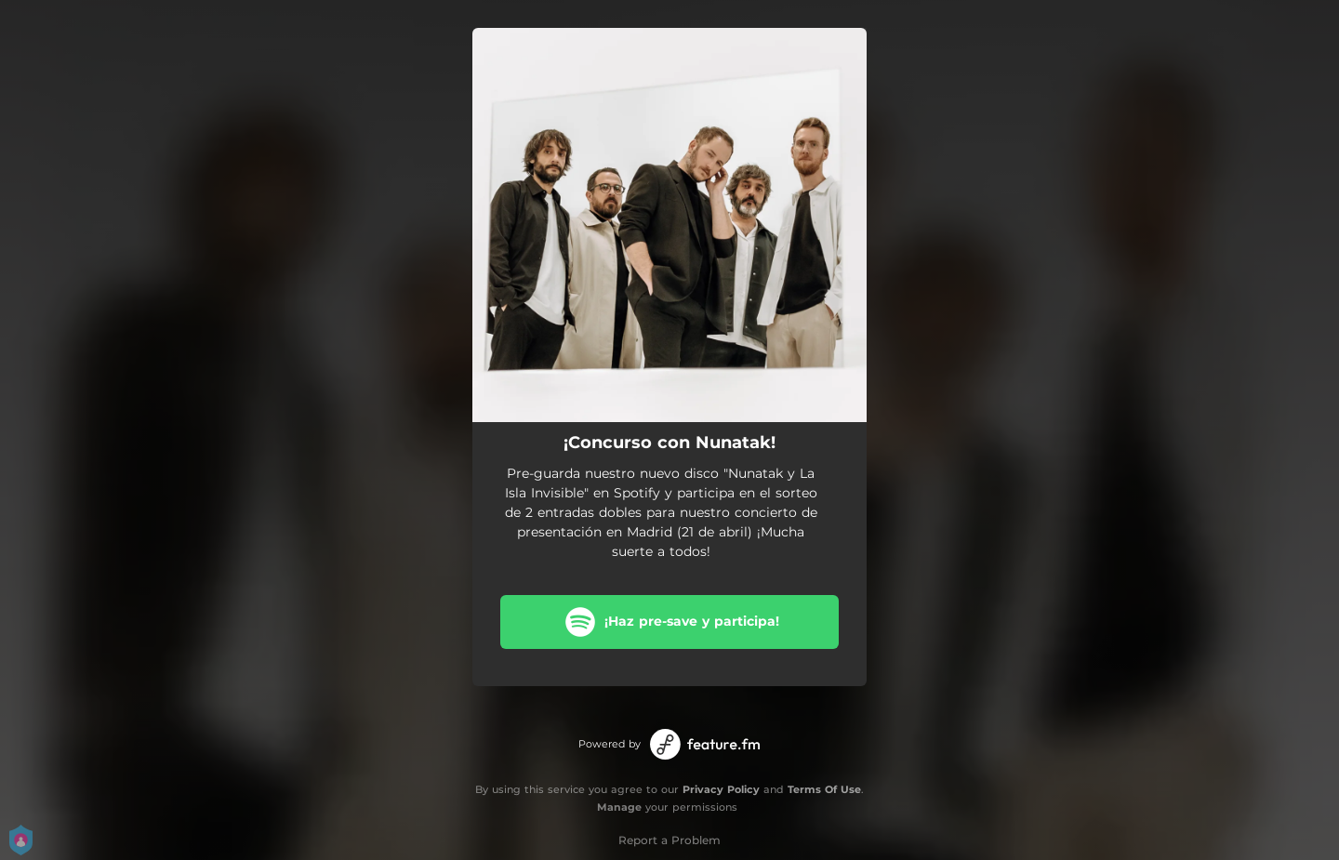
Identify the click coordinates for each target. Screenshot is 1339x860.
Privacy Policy (721, 789)
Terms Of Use (824, 789)
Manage (619, 807)
